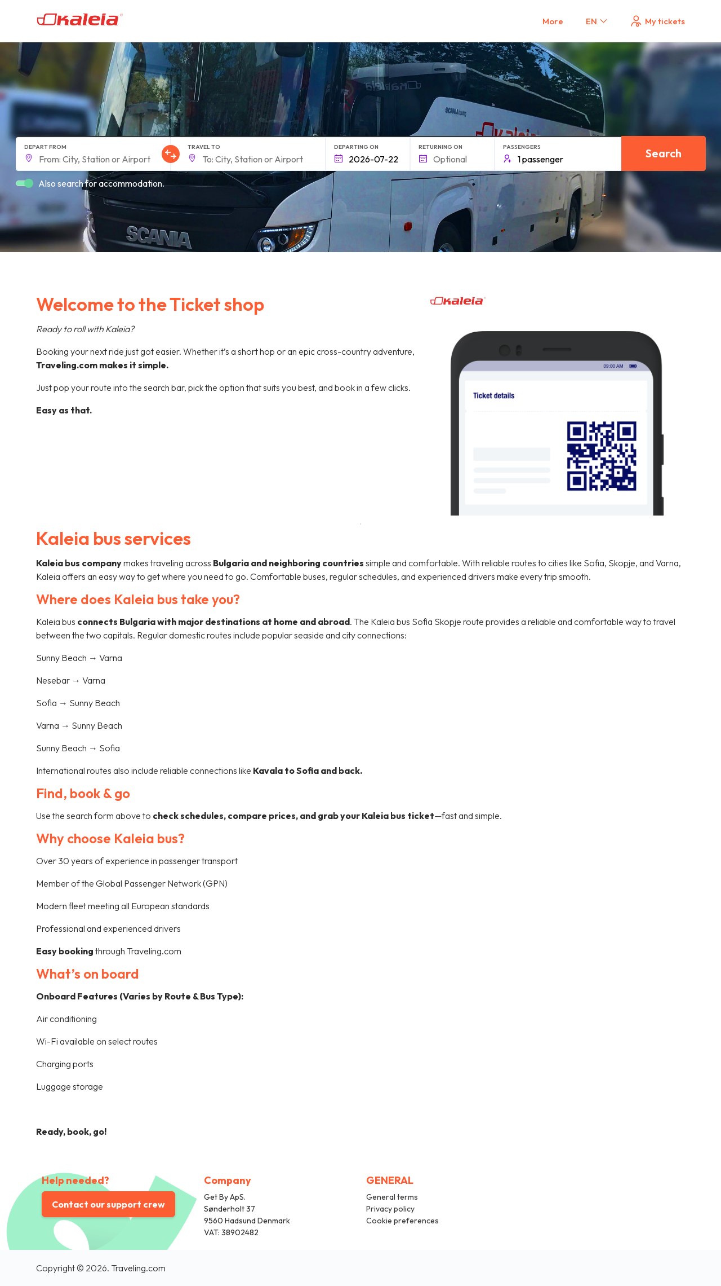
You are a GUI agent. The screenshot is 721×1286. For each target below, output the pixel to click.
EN (597, 21)
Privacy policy (390, 1209)
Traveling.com (138, 1268)
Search (664, 153)
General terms (392, 1197)
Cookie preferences (402, 1220)
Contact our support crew (108, 1204)
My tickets (657, 21)
